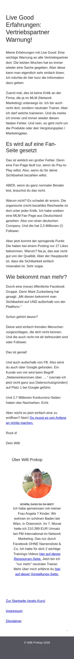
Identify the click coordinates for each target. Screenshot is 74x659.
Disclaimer (14, 621)
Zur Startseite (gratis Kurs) (25, 601)
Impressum (14, 611)
